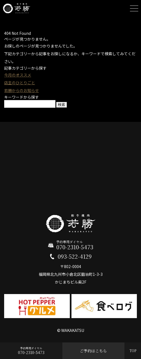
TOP (132, 350)
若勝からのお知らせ (21, 90)
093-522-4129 (75, 256)
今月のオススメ (17, 75)
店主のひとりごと (19, 82)
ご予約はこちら (93, 350)
